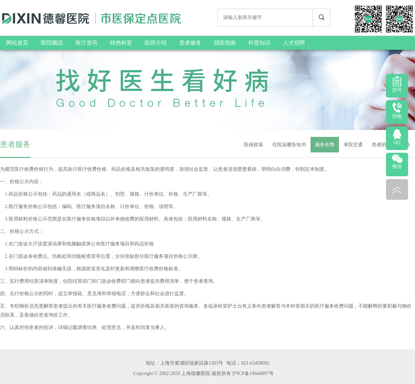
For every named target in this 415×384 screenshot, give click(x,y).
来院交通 (353, 144)
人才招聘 (294, 43)
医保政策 (253, 144)
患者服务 (190, 43)
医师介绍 (156, 43)
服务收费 (324, 144)
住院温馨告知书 (289, 144)
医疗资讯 (86, 43)
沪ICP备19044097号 (253, 373)
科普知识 (259, 43)
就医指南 (225, 43)
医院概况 (52, 43)
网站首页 (17, 43)
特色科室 (121, 43)
